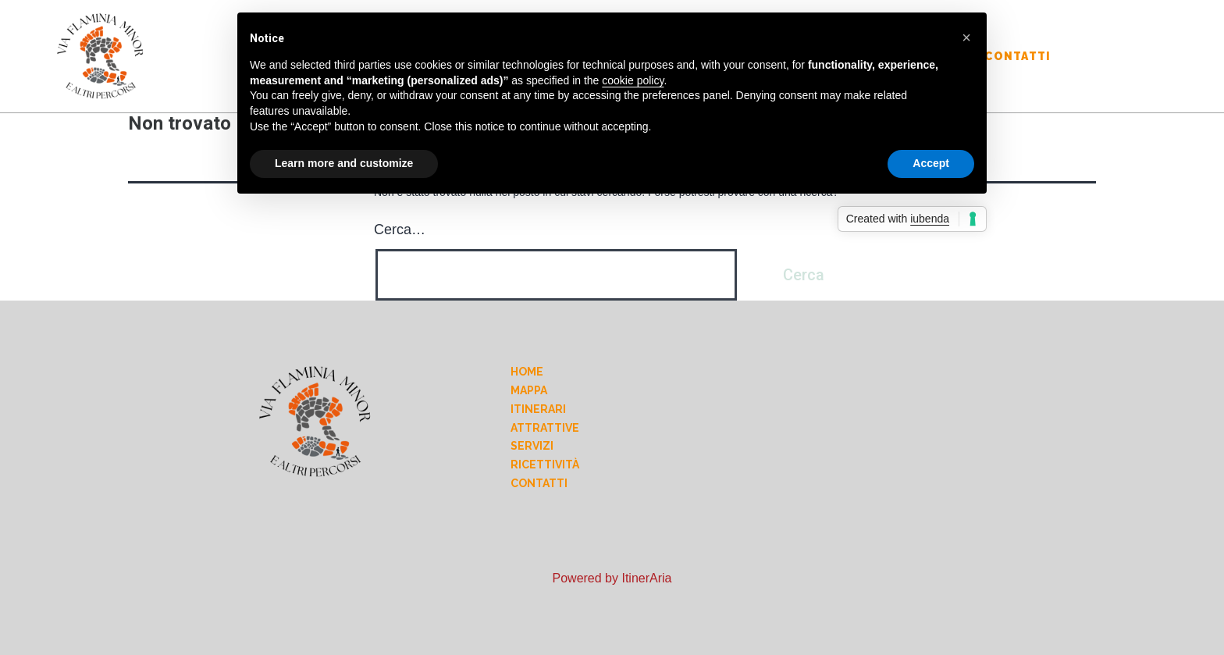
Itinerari (538, 409)
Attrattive (545, 428)
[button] (966, 37)
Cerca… (399, 229)
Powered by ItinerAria (612, 578)
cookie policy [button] (633, 80)
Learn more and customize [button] (344, 163)
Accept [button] (931, 163)
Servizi (532, 446)
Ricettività (545, 464)
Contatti (1017, 56)
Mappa (529, 390)
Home (527, 371)
